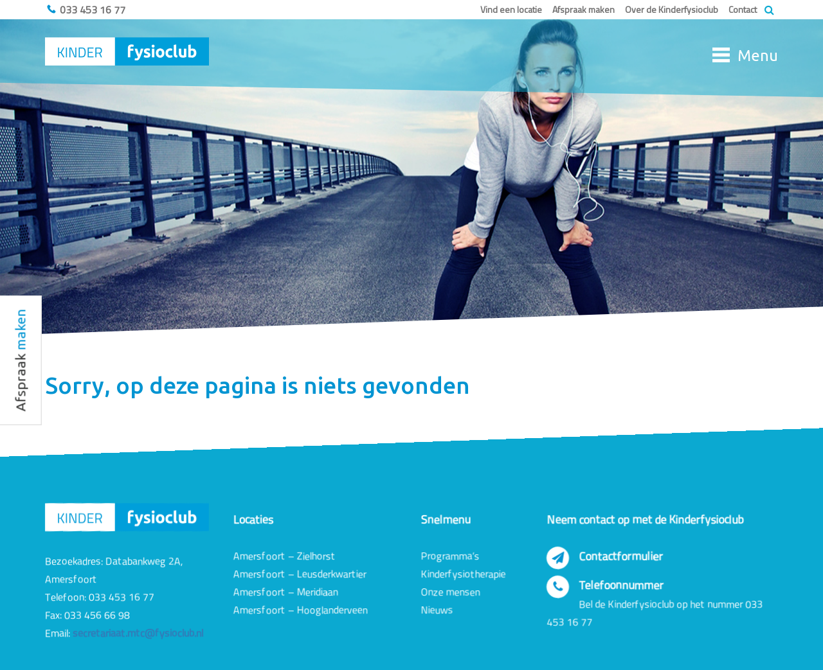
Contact (742, 9)
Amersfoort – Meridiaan (285, 591)
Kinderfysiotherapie (463, 573)
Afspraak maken (583, 9)
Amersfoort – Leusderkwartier (299, 573)
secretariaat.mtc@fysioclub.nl (138, 632)
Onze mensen (450, 591)
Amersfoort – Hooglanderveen (300, 609)
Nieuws (437, 609)
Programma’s (450, 555)
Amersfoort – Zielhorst (284, 555)
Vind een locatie (511, 9)
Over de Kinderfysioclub (671, 9)
